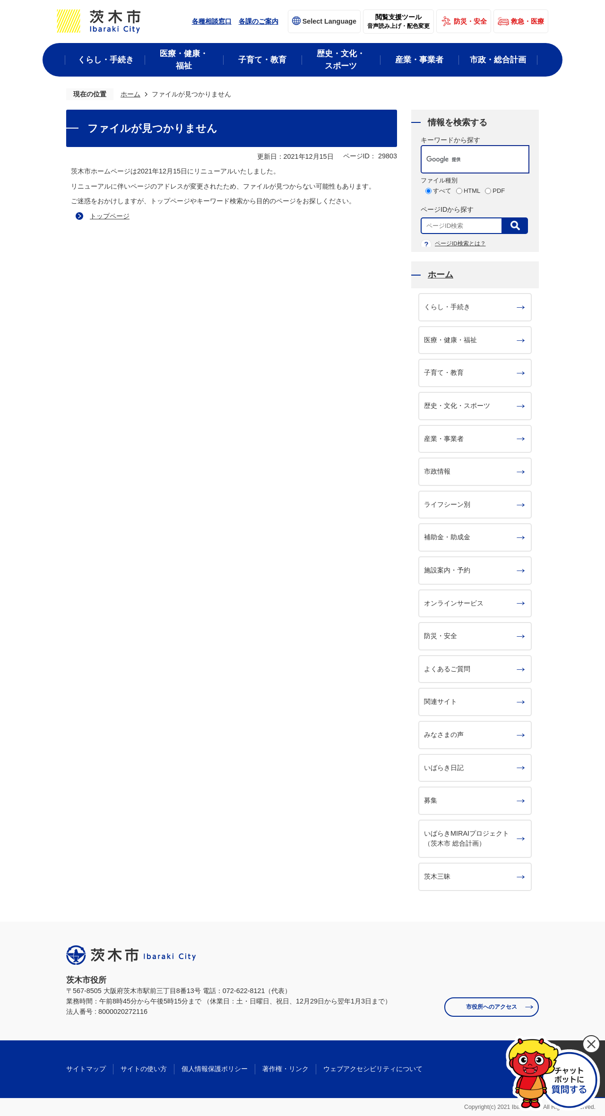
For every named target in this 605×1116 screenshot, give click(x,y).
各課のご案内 (258, 21)
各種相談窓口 (212, 21)
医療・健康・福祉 (450, 340)
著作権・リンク (285, 1069)
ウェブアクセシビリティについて (373, 1069)
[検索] (465, 159)
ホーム (130, 94)
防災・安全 (470, 21)
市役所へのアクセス (491, 1007)
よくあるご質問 (447, 669)
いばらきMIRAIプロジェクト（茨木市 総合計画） (466, 839)
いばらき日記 (444, 767)
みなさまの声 (444, 734)
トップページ (110, 216)
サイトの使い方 (144, 1069)
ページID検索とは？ (460, 243)
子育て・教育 (444, 372)
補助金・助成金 (447, 537)
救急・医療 (527, 21)
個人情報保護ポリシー (215, 1069)
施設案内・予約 (447, 570)
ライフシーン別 (447, 504)
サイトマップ (86, 1069)
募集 (430, 800)
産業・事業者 (444, 438)
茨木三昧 (437, 876)
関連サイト (440, 701)
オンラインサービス (454, 603)
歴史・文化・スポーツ (457, 405)
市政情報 (437, 471)
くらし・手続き (447, 307)
